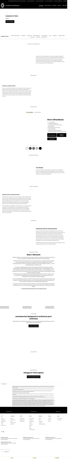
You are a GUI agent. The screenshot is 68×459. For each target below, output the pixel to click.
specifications (44, 37)
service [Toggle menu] (59, 5)
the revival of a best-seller (15, 35)
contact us (50, 418)
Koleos (2, 422)
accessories (32, 37)
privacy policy (60, 418)
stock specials (31, 421)
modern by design (44, 35)
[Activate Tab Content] (26, 148)
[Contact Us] (17, 1)
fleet (30, 426)
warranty (40, 422)
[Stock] (11, 458)
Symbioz (2, 418)
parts (39, 419)
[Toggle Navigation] (64, 5)
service (40, 418)
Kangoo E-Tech (12, 419)
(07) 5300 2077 (5, 439)
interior (50, 35)
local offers (31, 419)
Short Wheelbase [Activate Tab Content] (29, 112)
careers (49, 421)
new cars (30, 422)
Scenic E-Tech (3, 419)
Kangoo (11, 418)
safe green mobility (61, 35)
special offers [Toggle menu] (48, 5)
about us (49, 419)
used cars (30, 425)
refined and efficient (36, 35)
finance (30, 428)
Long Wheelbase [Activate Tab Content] (37, 112)
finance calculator (32, 429)
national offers (31, 418)
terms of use (59, 419)
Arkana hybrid (3, 425)
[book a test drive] (10, 21)
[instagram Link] (65, 1)
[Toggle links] (5, 451)
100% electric (23, 35)
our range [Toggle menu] (41, 5)
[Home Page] (2, 5)
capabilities (55, 35)
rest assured (38, 37)
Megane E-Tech (3, 421)
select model (29, 35)
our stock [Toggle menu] (54, 5)
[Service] (34, 458)
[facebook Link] (64, 1)
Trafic (11, 421)
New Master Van (13, 422)
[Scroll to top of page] (6, 36)
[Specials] (56, 458)
